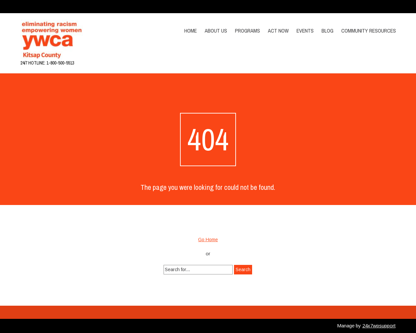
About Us (216, 30)
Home (190, 30)
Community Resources (368, 30)
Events (305, 30)
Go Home (208, 239)
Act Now (278, 30)
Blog (327, 30)
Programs (247, 30)
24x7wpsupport (379, 325)
